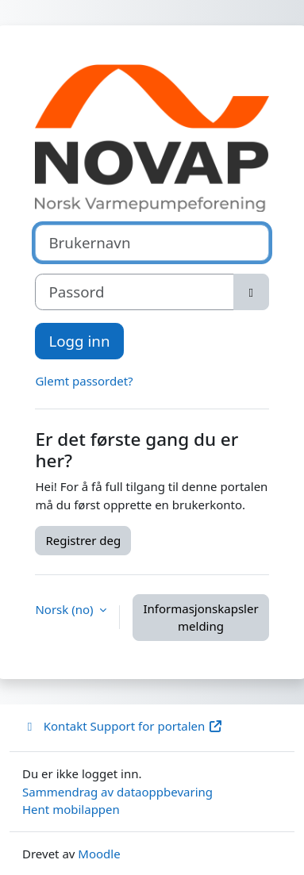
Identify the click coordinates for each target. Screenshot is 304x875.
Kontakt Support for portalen (122, 726)
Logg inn (79, 341)
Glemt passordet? (84, 381)
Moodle (99, 854)
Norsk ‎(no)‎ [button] (65, 609)
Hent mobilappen (71, 809)
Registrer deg (83, 540)
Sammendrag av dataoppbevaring (117, 792)
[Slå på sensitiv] (251, 292)
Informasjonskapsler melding (200, 618)
